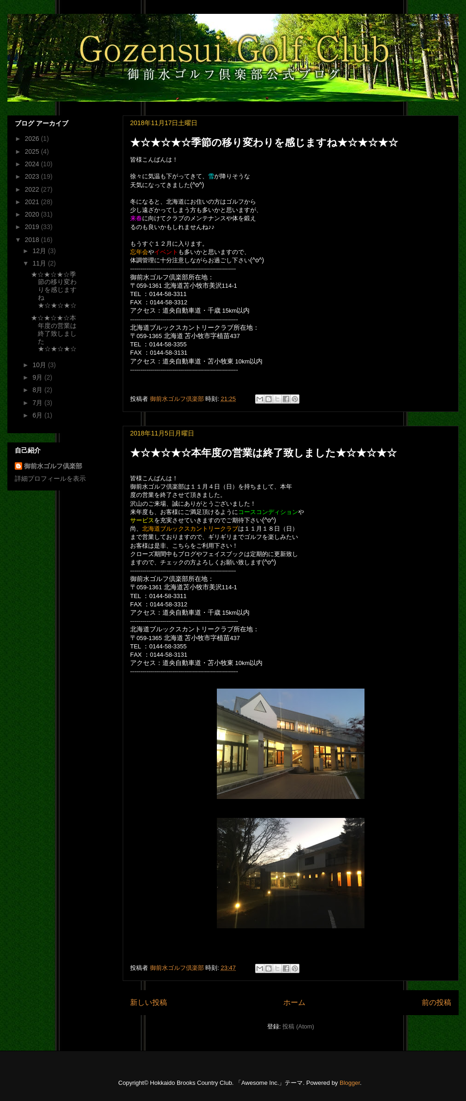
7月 (38, 402)
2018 (33, 239)
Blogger (350, 1082)
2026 (33, 138)
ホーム (294, 1002)
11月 (40, 263)
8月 (38, 389)
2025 (33, 151)
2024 (33, 164)
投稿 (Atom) (298, 1026)
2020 (33, 214)
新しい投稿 (148, 1002)
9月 (38, 377)
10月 (40, 365)
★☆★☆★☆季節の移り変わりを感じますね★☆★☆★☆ (264, 142)
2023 (33, 176)
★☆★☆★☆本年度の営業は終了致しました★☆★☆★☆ (263, 453)
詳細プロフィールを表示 (50, 478)
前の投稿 (436, 1002)
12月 (40, 250)
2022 (33, 189)
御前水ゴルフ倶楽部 (53, 466)
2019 (33, 226)
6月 (38, 415)
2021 (33, 202)
